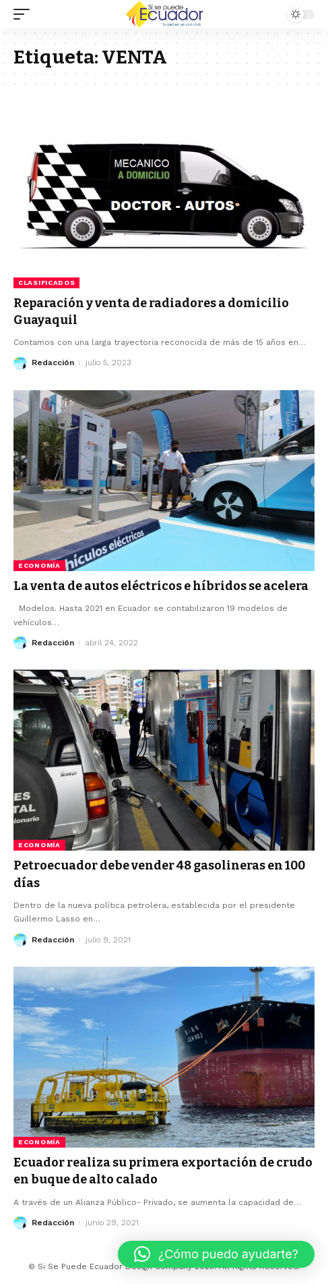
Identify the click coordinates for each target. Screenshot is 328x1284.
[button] (216, 1254)
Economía (39, 565)
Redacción (53, 362)
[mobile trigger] (24, 14)
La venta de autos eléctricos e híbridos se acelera (160, 586)
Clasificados (46, 282)
